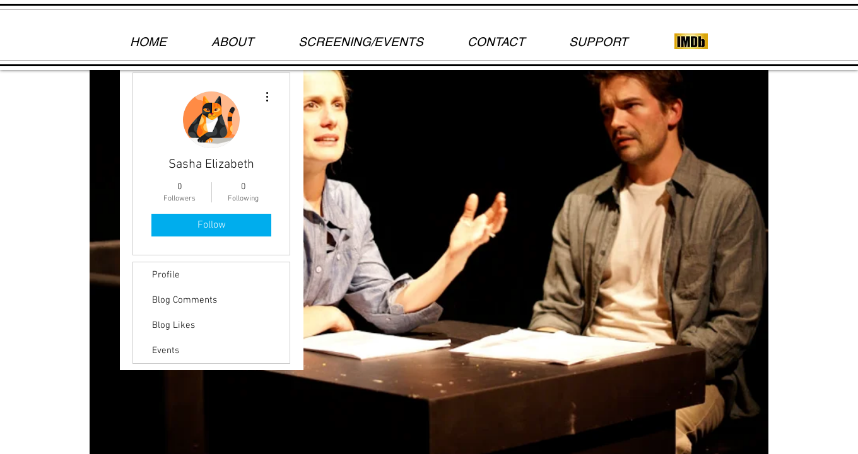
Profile (166, 275)
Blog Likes (173, 325)
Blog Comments (184, 300)
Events (165, 350)
